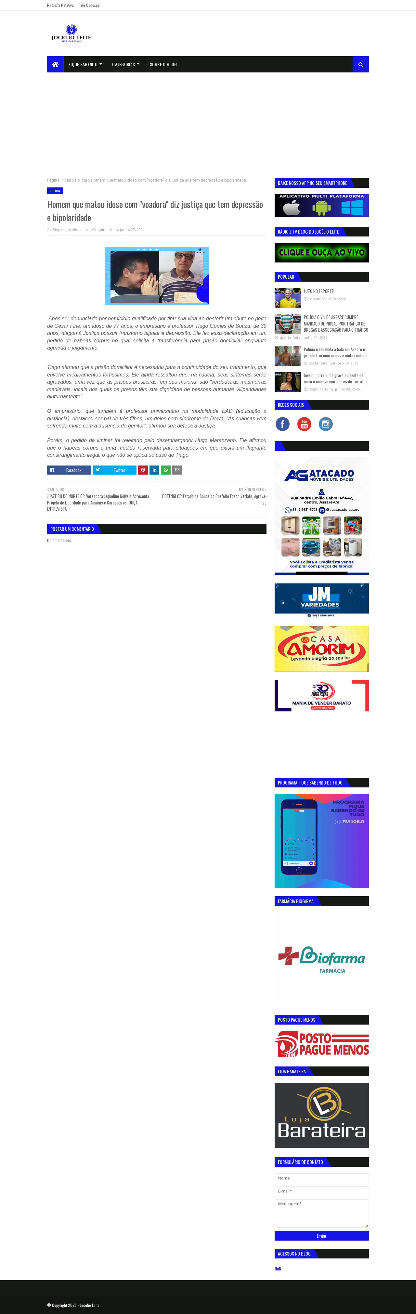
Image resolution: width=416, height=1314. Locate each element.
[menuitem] (55, 64)
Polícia (81, 180)
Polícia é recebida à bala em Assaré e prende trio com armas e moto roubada (336, 352)
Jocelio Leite (89, 1305)
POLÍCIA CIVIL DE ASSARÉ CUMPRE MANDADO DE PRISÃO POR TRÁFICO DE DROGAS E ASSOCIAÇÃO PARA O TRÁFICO (336, 323)
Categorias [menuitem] (123, 64)
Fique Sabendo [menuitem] (83, 64)
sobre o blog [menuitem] (163, 64)
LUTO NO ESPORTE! (319, 291)
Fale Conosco (89, 5)
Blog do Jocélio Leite (70, 229)
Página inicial (59, 180)
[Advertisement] (208, 121)
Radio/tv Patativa (60, 5)
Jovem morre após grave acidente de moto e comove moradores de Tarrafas (336, 378)
